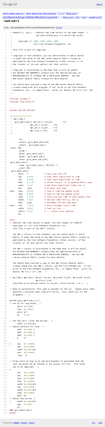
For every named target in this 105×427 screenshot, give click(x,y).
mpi (84, 17)
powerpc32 (95, 17)
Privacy (24, 422)
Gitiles (16, 422)
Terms (31, 422)
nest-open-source (13, 13)
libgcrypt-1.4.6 (71, 17)
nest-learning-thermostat (41, 13)
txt (93, 422)
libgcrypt (71, 13)
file (59, 27)
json (100, 422)
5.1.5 (61, 13)
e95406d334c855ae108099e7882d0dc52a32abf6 (30, 17)
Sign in (99, 4)
